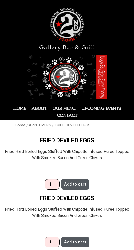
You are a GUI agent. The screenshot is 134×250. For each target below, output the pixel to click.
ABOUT (39, 108)
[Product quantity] (52, 184)
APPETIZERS (40, 125)
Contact (67, 115)
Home (20, 125)
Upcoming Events (101, 108)
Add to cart (75, 184)
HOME (19, 108)
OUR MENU (63, 108)
